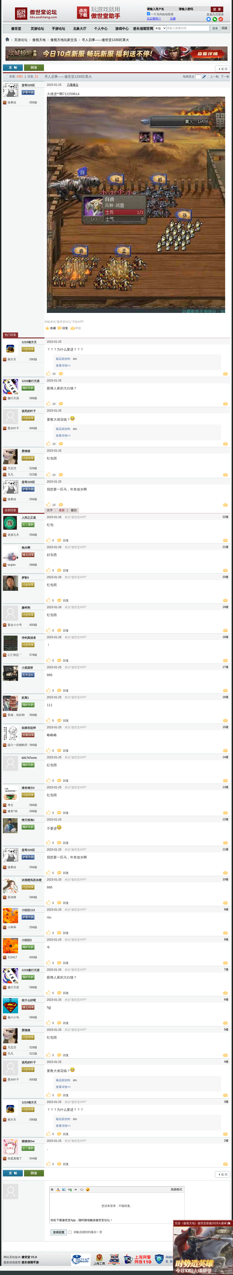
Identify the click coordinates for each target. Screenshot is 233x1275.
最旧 (74, 510)
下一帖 (225, 76)
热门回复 (10, 335)
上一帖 (214, 76)
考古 (10, 805)
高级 (224, 28)
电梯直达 (188, 76)
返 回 (224, 69)
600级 (33, 428)
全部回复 (10, 510)
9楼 (226, 909)
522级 (33, 474)
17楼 (225, 667)
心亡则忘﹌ (15, 655)
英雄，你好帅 (16, 715)
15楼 (225, 727)
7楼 (226, 969)
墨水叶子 (13, 428)
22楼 (225, 517)
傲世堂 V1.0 (29, 1257)
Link (70, 1189)
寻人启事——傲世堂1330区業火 (105, 40)
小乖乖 (12, 927)
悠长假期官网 (143, 29)
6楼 (226, 999)
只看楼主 (72, 85)
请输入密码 (186, 9)
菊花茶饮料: (63, 359)
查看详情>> (63, 365)
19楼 (225, 607)
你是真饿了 (15, 1158)
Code (81, 1189)
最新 (62, 510)
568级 (33, 715)
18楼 (225, 637)
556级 (33, 102)
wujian (12, 564)
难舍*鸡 (12, 811)
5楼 (226, 1029)
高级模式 (176, 1189)
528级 (33, 468)
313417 (12, 957)
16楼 (225, 697)
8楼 (226, 939)
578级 (33, 655)
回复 (65, 328)
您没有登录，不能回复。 (117, 1206)
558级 (33, 534)
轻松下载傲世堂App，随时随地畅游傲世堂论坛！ (82, 1220)
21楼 (225, 547)
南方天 (12, 359)
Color (58, 1189)
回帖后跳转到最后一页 (85, 1232)
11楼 (225, 849)
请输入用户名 (155, 9)
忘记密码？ (154, 18)
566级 (33, 745)
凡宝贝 (12, 468)
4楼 (226, 1061)
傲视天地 (39, 40)
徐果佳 (12, 102)
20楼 (225, 577)
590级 (33, 359)
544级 (33, 1158)
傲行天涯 (13, 398)
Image (64, 1189)
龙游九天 (13, 534)
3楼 (226, 1101)
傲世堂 (16, 29)
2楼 (226, 1140)
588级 (33, 398)
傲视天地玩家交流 (63, 40)
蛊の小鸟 (13, 1017)
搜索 (215, 28)
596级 (33, 811)
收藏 (53, 328)
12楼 (225, 819)
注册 (173, 18)
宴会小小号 (15, 625)
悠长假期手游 (30, 1262)
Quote (75, 1189)
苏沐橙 (12, 897)
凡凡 (10, 474)
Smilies (87, 1189)
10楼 (225, 879)
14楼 (225, 757)
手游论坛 (58, 29)
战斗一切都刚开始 (18, 745)
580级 (33, 897)
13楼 (225, 787)
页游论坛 (37, 29)
